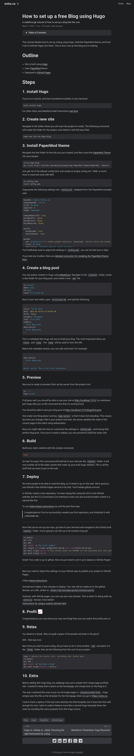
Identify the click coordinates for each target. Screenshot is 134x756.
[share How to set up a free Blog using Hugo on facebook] (70, 741)
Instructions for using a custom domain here (44, 603)
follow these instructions (42, 506)
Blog (26, 720)
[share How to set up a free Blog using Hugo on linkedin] (60, 741)
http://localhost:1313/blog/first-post (83, 410)
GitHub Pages (44, 72)
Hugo (45, 64)
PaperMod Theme (102, 152)
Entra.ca (59, 752)
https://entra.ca (99, 696)
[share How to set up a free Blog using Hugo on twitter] (54, 741)
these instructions (38, 580)
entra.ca (9, 3)
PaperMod (35, 68)
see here (74, 111)
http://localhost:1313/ (85, 400)
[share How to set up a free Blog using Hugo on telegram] (80, 741)
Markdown (65, 275)
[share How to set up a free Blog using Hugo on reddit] (65, 741)
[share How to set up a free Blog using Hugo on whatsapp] (75, 741)
